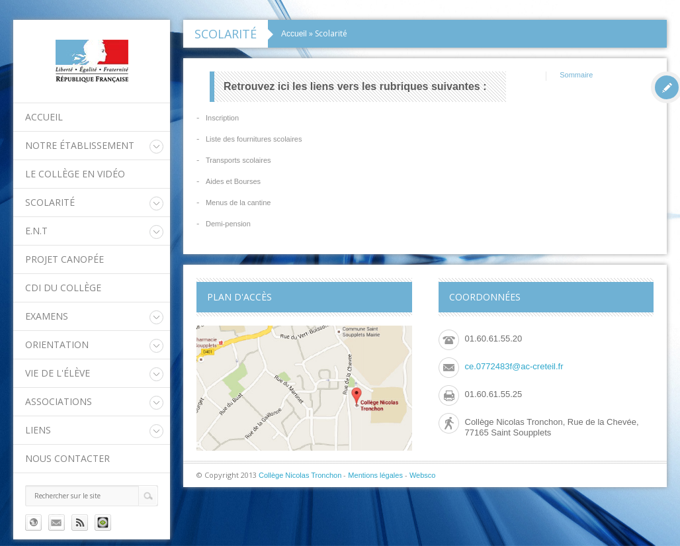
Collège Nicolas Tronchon (300, 475)
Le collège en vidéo (75, 173)
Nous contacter (67, 458)
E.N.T (36, 230)
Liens (38, 430)
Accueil (44, 117)
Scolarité (50, 202)
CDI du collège (63, 287)
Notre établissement (79, 145)
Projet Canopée (64, 259)
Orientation (57, 344)
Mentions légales (375, 475)
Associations (58, 401)
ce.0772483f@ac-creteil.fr (514, 366)
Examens (46, 316)
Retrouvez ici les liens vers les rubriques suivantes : (355, 86)
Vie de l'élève (57, 373)
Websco (422, 475)
